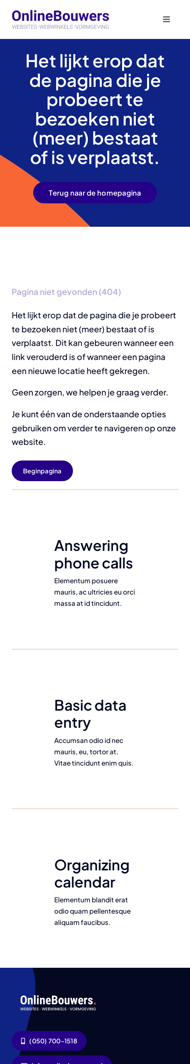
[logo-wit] (59, 994)
